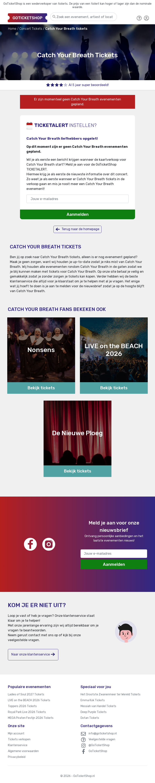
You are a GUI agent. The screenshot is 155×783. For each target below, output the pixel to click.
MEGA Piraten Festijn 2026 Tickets (30, 718)
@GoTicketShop (99, 745)
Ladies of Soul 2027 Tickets (26, 694)
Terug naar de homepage (77, 229)
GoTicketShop (98, 751)
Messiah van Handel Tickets (98, 706)
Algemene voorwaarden (23, 751)
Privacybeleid (16, 757)
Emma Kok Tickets (93, 700)
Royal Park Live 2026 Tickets (27, 712)
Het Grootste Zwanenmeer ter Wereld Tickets (110, 694)
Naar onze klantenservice (33, 654)
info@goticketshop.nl (103, 733)
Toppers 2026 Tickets (22, 706)
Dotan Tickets (90, 718)
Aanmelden (78, 214)
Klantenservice (17, 745)
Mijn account (16, 733)
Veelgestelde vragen (102, 739)
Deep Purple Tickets (94, 712)
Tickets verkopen (19, 739)
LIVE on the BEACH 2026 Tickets (29, 700)
